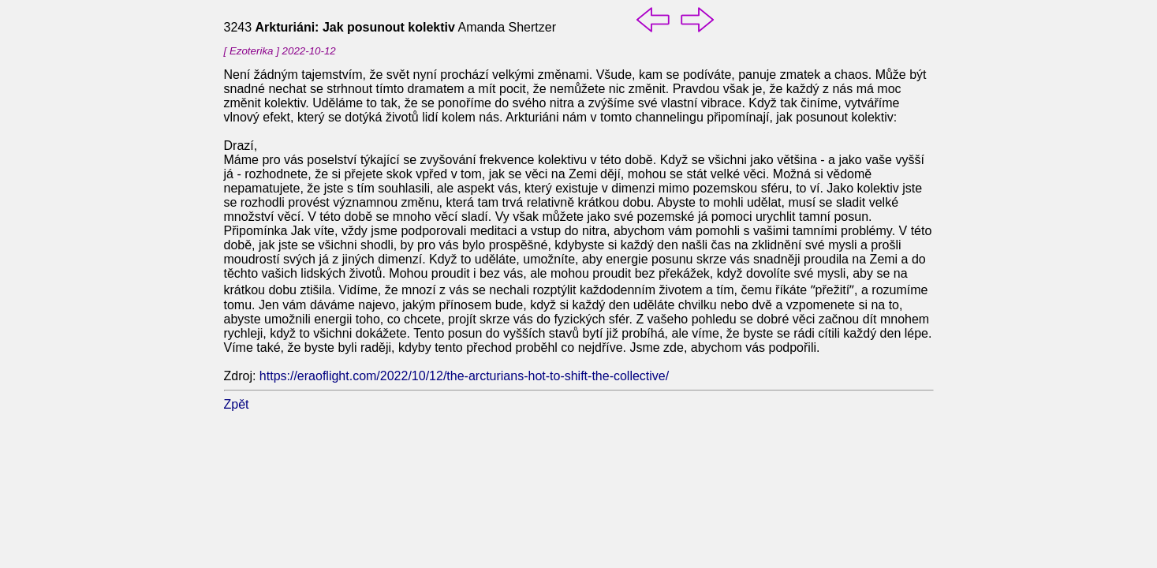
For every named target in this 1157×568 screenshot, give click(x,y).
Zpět (236, 404)
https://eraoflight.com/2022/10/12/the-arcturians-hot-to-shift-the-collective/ (464, 376)
